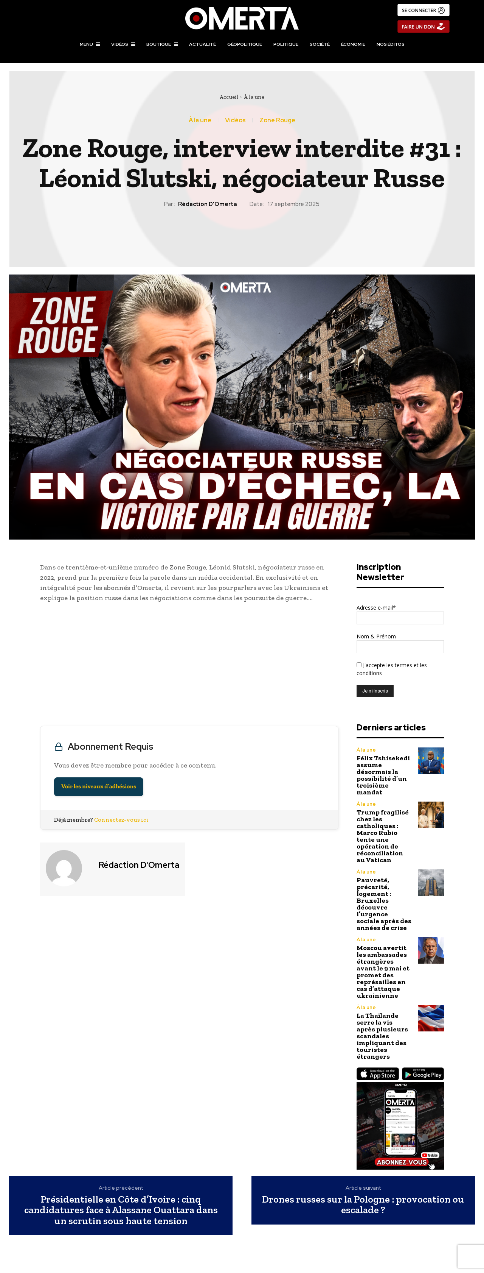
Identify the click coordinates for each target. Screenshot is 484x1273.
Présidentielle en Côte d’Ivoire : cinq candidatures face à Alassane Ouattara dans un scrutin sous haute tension (121, 1210)
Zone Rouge (277, 120)
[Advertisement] (189, 666)
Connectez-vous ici (121, 819)
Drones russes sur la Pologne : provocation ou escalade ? (363, 1204)
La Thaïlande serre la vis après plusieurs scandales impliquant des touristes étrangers (382, 1036)
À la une (254, 97)
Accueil (229, 97)
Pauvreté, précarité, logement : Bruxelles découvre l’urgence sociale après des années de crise (384, 904)
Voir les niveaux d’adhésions (98, 786)
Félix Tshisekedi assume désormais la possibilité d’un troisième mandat (383, 775)
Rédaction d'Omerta (207, 204)
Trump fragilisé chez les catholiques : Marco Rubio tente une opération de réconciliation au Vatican (383, 836)
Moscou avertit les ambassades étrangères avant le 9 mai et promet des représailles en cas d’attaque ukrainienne (383, 972)
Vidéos (235, 120)
